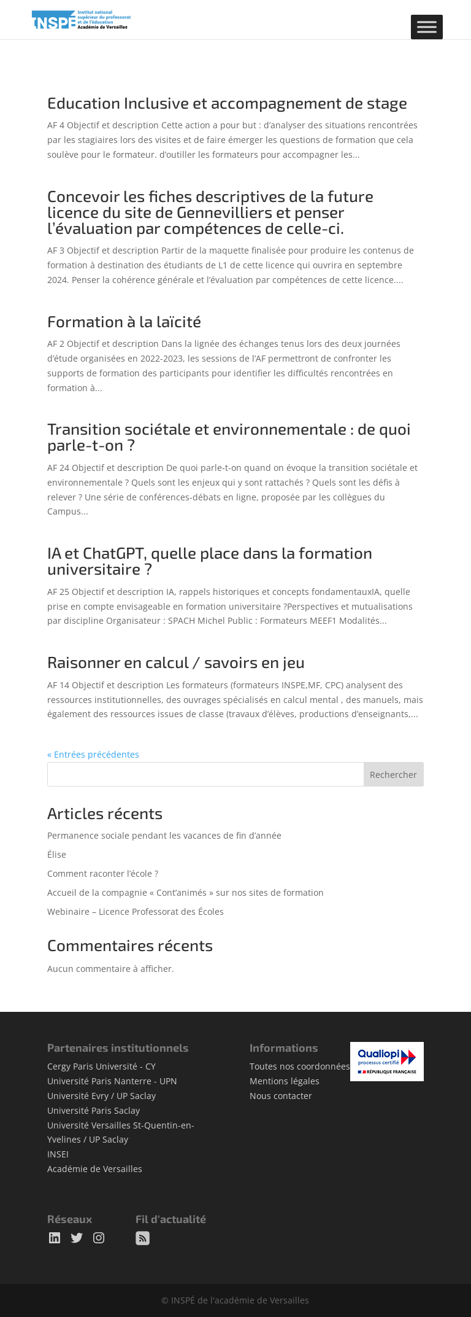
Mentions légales (285, 1081)
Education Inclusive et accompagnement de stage (227, 102)
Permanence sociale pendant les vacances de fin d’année (164, 835)
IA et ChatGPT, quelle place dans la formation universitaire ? (209, 560)
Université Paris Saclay (93, 1110)
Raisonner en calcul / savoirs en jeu (176, 661)
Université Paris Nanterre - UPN (112, 1081)
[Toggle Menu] (427, 27)
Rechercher (393, 774)
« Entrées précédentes (93, 754)
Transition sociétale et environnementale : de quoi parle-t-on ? (229, 436)
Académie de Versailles (94, 1169)
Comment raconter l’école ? (102, 873)
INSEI (58, 1154)
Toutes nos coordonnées (300, 1066)
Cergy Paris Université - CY (101, 1066)
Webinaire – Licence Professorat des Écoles (135, 911)
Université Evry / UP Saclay (101, 1095)
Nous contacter (281, 1095)
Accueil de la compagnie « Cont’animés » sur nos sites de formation (185, 892)
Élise (56, 854)
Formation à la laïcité (124, 320)
